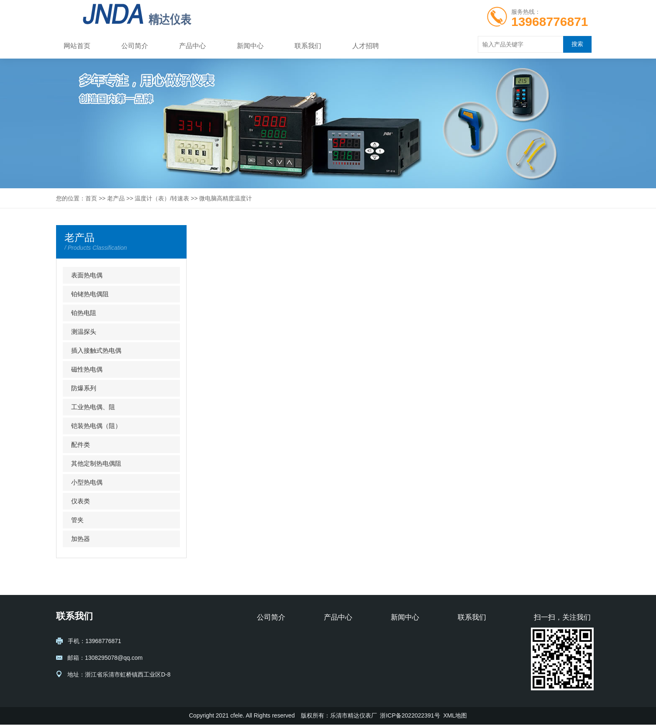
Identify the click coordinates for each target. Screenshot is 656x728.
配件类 (80, 444)
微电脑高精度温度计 (225, 198)
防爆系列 (83, 388)
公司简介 (134, 45)
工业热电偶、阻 (93, 406)
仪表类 (80, 501)
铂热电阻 (83, 312)
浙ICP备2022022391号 (410, 718)
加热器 (80, 538)
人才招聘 (365, 45)
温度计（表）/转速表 (162, 198)
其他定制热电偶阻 (96, 463)
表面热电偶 (86, 275)
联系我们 (308, 45)
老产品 (116, 198)
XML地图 (455, 718)
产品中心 (192, 45)
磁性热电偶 (86, 369)
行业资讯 (402, 637)
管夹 (77, 519)
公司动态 (402, 649)
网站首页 (77, 45)
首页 (91, 198)
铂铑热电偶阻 (90, 293)
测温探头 (83, 331)
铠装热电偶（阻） (96, 425)
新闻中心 (250, 45)
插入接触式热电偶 (96, 350)
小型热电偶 (86, 482)
